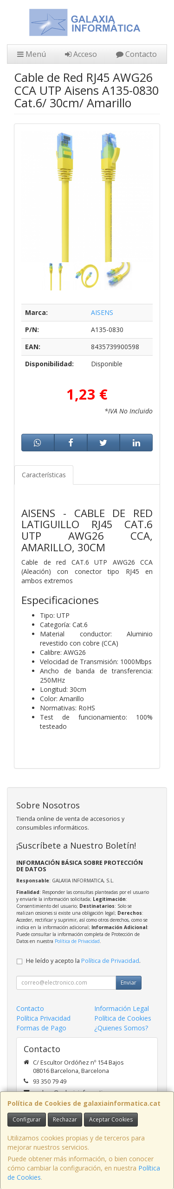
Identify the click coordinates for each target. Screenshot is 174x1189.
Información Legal (121, 1008)
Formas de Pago (41, 1027)
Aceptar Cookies (111, 1119)
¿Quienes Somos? (121, 1027)
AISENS (102, 312)
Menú (31, 54)
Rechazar (65, 1119)
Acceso (81, 54)
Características (44, 474)
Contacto (136, 54)
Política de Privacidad (77, 941)
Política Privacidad (43, 1018)
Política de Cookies (122, 1018)
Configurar (27, 1119)
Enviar (128, 982)
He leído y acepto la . (83, 961)
